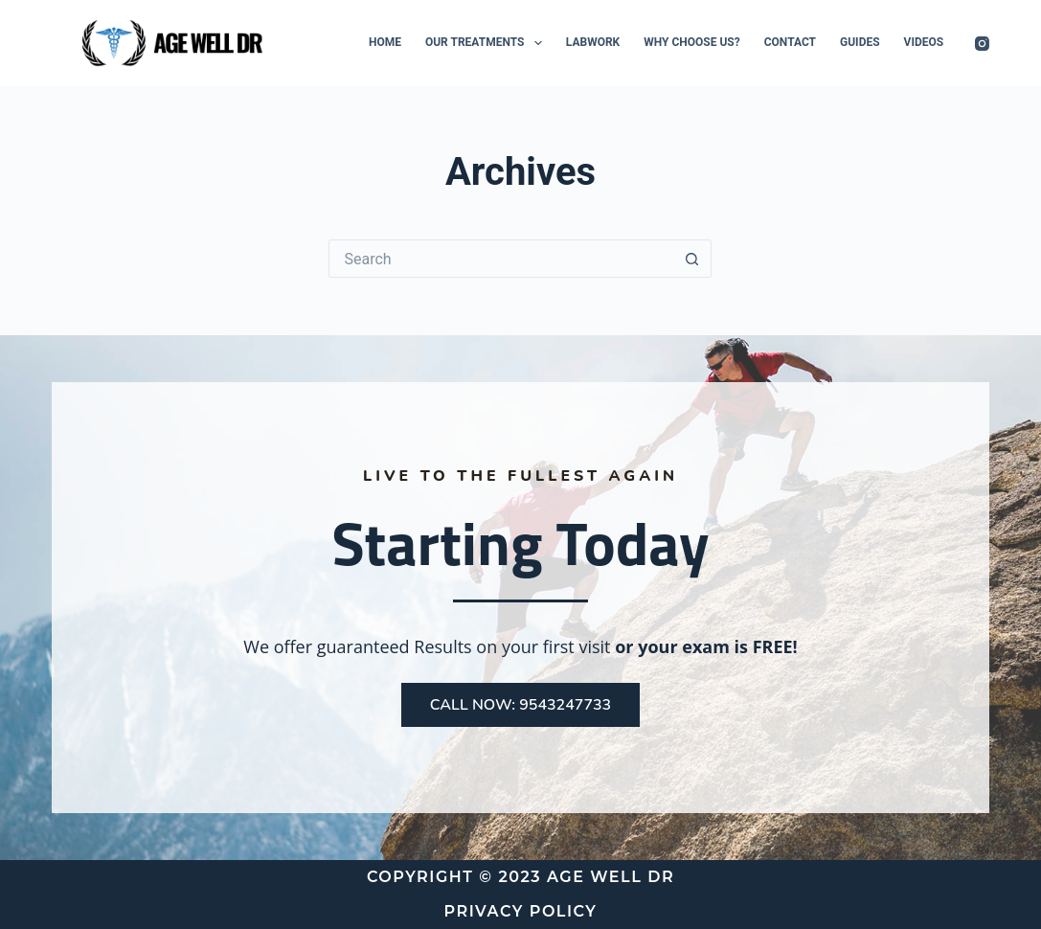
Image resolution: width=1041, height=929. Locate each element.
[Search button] (692, 258)
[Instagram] (982, 43)
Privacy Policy (521, 911)
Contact (790, 42)
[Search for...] (500, 258)
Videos (924, 42)
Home (385, 42)
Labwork (593, 42)
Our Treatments (487, 43)
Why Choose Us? (691, 42)
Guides (860, 42)
